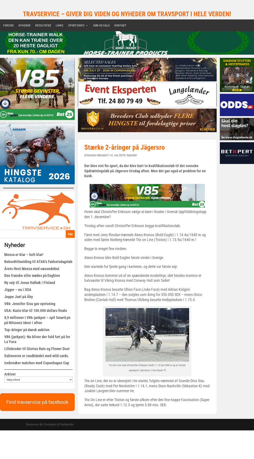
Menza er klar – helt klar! (23, 254)
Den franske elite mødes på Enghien (32, 275)
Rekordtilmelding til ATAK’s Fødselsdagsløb (38, 261)
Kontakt (120, 25)
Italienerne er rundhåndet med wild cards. (36, 356)
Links (59, 25)
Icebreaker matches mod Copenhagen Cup (36, 363)
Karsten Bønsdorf (97, 155)
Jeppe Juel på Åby (18, 296)
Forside (8, 25)
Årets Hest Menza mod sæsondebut (31, 268)
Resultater (43, 25)
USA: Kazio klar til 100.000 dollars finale (35, 310)
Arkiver (10, 374)
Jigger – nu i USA (17, 289)
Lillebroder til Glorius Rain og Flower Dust (37, 348)
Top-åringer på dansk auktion (27, 329)
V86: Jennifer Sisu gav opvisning (29, 303)
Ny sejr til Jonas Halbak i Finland (29, 282)
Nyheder (25, 25)
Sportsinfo (76, 25)
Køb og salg (101, 25)
